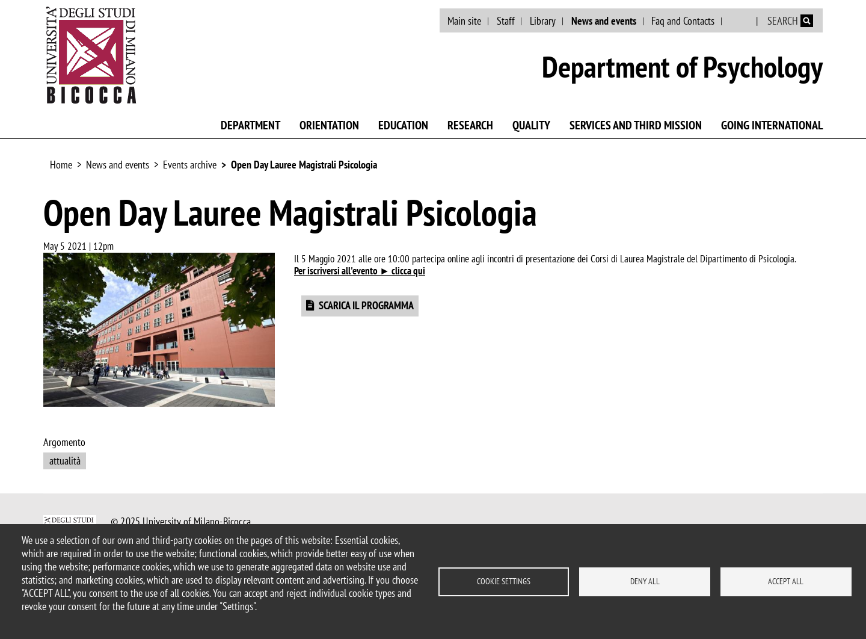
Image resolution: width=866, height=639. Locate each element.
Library (543, 21)
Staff (506, 21)
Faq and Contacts (682, 21)
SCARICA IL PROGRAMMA (366, 305)
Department (250, 125)
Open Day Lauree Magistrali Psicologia (304, 164)
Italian (740, 21)
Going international (772, 125)
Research (470, 125)
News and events (603, 21)
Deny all (645, 581)
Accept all (785, 581)
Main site (464, 21)
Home (61, 164)
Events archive (189, 164)
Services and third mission (636, 125)
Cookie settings (503, 581)
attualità (65, 461)
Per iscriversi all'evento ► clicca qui (359, 270)
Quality (531, 125)
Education (403, 125)
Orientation (329, 125)
